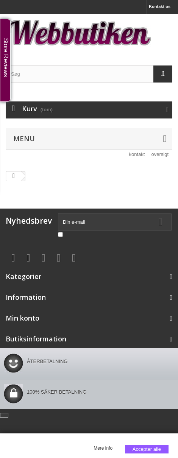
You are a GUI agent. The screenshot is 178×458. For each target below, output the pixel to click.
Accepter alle (147, 449)
